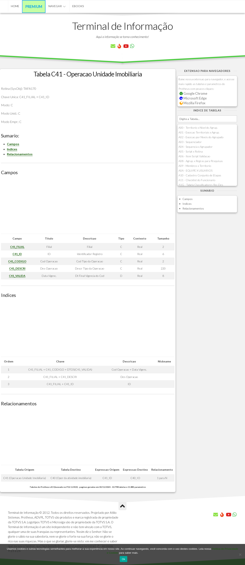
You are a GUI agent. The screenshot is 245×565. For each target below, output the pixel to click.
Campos (13, 144)
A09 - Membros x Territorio (194, 165)
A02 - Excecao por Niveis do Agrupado (201, 137)
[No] (240, 554)
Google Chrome (193, 93)
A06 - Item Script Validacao (194, 156)
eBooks (78, 6)
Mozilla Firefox (192, 103)
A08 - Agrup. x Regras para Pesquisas (200, 161)
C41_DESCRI (17, 268)
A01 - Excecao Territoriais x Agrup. (198, 132)
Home (15, 6)
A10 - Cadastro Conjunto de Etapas (199, 175)
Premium (33, 7)
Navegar (55, 6)
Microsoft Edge (193, 98)
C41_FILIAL (17, 246)
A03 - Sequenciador (190, 142)
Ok (123, 559)
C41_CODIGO (17, 261)
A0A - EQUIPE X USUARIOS (195, 170)
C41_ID (17, 254)
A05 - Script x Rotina (190, 151)
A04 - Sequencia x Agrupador (195, 146)
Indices (12, 149)
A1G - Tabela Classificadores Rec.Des (200, 184)
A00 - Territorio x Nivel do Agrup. (198, 127)
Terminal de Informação (122, 26)
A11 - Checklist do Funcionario (196, 180)
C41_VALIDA (17, 275)
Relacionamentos (20, 154)
